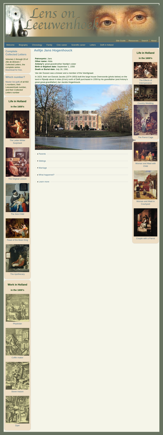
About (153, 40)
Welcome (10, 45)
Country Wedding (146, 103)
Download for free (14, 70)
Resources (133, 40)
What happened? (46, 175)
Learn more (44, 181)
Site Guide (121, 40)
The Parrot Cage (145, 137)
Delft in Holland (106, 45)
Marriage (43, 168)
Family (49, 45)
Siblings (42, 161)
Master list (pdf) (13, 82)
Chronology (37, 45)
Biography (23, 45)
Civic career (62, 45)
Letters (93, 45)
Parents (42, 154)
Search (144, 40)
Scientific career (78, 45)
